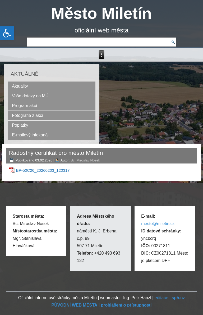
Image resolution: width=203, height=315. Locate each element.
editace (161, 297)
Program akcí (24, 105)
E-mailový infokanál (30, 135)
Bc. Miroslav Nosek (85, 160)
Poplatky (20, 125)
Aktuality (20, 86)
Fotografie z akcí (27, 115)
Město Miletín (101, 13)
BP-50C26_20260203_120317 (43, 170)
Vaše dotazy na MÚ (30, 96)
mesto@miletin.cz (158, 223)
